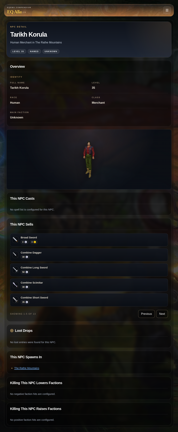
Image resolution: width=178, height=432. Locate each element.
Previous (146, 313)
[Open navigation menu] (167, 10)
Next (162, 313)
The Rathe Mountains (26, 368)
